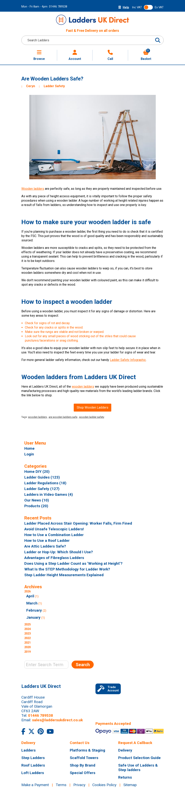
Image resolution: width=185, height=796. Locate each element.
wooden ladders (83, 386)
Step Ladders (33, 757)
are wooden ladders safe (63, 416)
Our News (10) (36, 500)
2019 (27, 651)
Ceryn (30, 86)
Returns (125, 777)
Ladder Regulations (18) (45, 483)
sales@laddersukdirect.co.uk (57, 720)
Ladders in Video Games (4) (48, 494)
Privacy (79, 785)
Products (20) (36, 506)
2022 (27, 638)
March (32, 603)
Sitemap (130, 785)
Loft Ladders (32, 773)
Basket (146, 55)
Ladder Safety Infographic (128, 360)
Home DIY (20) (37, 471)
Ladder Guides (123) (42, 477)
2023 (27, 633)
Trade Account (108, 689)
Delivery (28, 742)
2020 (27, 647)
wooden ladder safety (91, 416)
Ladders (28, 750)
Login (29, 454)
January (33, 617)
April (30, 596)
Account (75, 55)
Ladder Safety (54, 86)
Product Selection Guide (139, 757)
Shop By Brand (82, 765)
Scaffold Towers (84, 757)
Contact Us (79, 742)
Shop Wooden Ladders (92, 407)
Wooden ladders (32, 189)
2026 (78, 605)
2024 (27, 629)
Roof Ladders (33, 765)
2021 (27, 642)
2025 (27, 624)
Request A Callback (135, 742)
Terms (61, 785)
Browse (39, 55)
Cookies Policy (104, 785)
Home (29, 448)
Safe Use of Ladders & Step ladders (138, 767)
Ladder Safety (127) (41, 488)
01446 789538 (58, 6)
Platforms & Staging (87, 750)
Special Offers (82, 773)
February (34, 610)
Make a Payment (35, 785)
